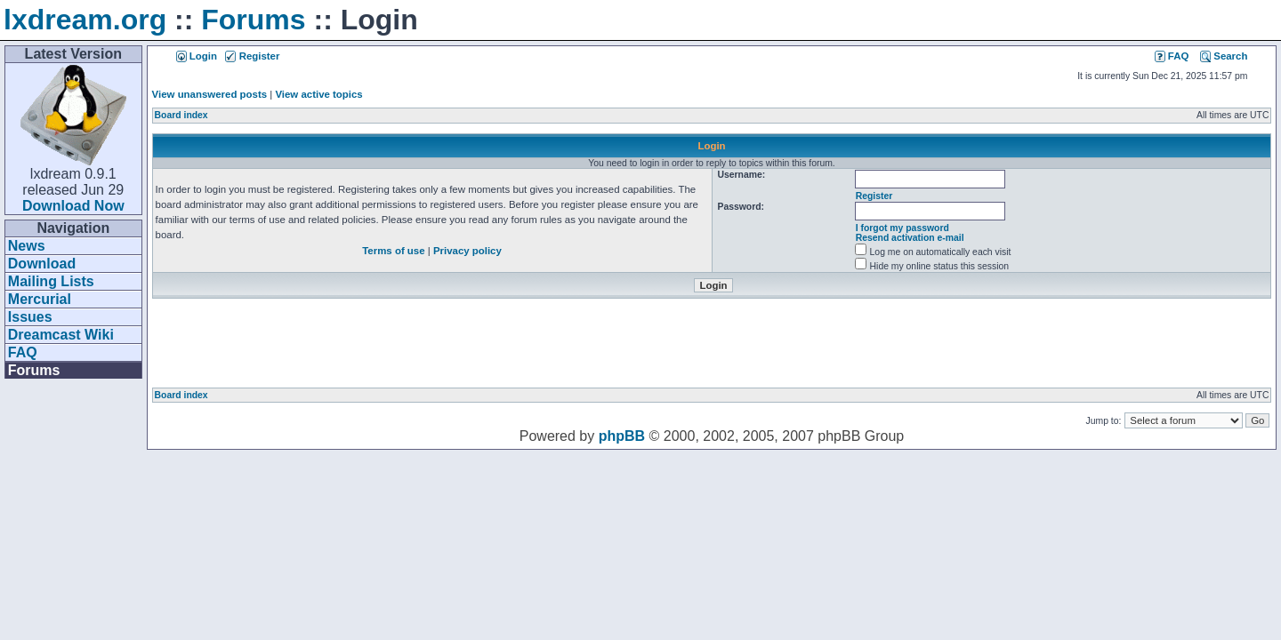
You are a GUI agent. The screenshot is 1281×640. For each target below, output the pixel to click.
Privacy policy (467, 250)
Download (42, 263)
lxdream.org (85, 20)
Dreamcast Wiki (61, 334)
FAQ (22, 352)
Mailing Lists (51, 281)
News (26, 245)
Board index (181, 115)
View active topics (318, 94)
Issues (30, 316)
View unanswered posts (209, 94)
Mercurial (39, 299)
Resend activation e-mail (910, 238)
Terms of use (393, 250)
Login (196, 56)
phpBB (622, 436)
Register (252, 56)
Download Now (73, 205)
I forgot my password (902, 228)
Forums (253, 20)
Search (1223, 56)
